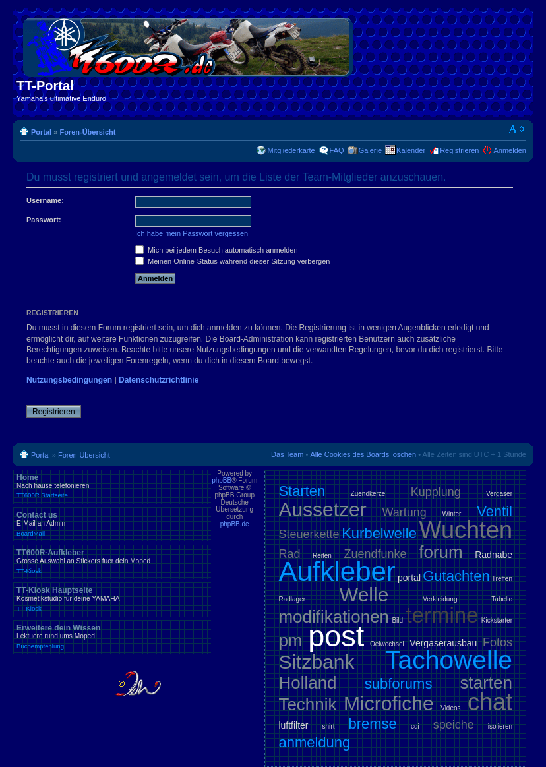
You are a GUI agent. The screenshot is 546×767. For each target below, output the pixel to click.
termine (442, 615)
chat (490, 702)
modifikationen (333, 617)
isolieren (500, 726)
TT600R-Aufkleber (112, 561)
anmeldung (314, 742)
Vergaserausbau (443, 643)
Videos (450, 708)
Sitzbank (316, 662)
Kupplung (436, 492)
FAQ (337, 150)
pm (290, 640)
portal (409, 577)
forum (440, 552)
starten (486, 682)
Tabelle (501, 599)
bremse (373, 724)
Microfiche (389, 703)
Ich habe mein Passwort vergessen (191, 233)
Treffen (502, 578)
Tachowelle (448, 660)
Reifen (322, 555)
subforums (399, 683)
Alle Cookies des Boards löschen (363, 454)
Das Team (287, 454)
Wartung (404, 512)
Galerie (370, 150)
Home (112, 486)
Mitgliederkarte (291, 150)
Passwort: (43, 220)
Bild (397, 620)
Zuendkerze (368, 493)
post (336, 636)
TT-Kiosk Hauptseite (112, 599)
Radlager (291, 599)
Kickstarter (496, 620)
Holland (307, 682)
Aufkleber (336, 571)
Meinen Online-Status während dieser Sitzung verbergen (232, 261)
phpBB (221, 480)
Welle (364, 594)
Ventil (494, 511)
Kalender (410, 150)
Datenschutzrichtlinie (158, 379)
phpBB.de (234, 524)
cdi (415, 726)
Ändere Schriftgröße (516, 129)
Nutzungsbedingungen (69, 379)
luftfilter (293, 725)
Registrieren (459, 150)
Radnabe (493, 554)
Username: (45, 200)
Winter (452, 514)
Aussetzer (322, 509)
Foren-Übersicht (87, 132)
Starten (301, 491)
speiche (453, 724)
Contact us (112, 523)
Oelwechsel (387, 644)
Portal (41, 132)
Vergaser (499, 493)
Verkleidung (440, 599)
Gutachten (456, 576)
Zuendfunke (375, 554)
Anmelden (509, 150)
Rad (289, 554)
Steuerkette (308, 534)
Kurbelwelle (379, 533)
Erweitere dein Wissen (112, 636)
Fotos (497, 642)
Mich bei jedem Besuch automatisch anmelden (216, 250)
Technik (307, 704)
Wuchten (465, 529)
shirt (328, 726)
